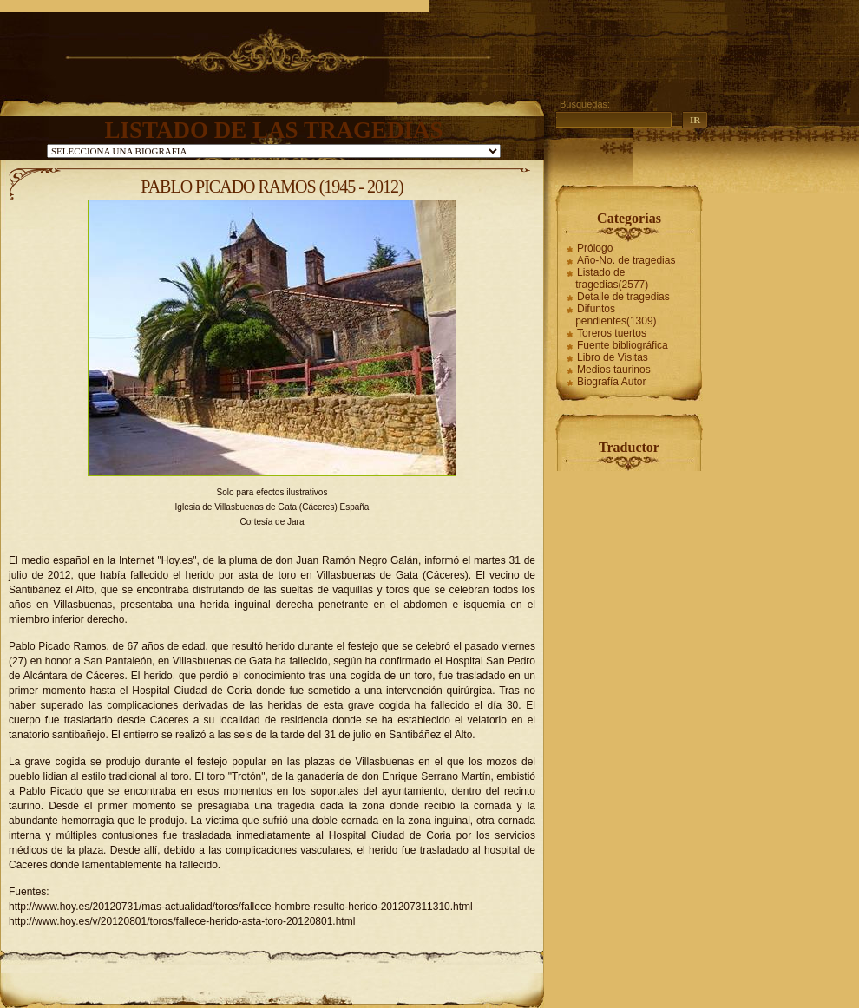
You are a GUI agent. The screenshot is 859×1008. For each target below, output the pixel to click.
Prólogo (595, 248)
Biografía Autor (611, 382)
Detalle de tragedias (623, 297)
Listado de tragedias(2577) (611, 278)
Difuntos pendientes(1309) (615, 315)
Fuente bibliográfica (622, 345)
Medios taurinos (614, 369)
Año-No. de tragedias (626, 260)
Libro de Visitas (612, 357)
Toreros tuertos (611, 333)
